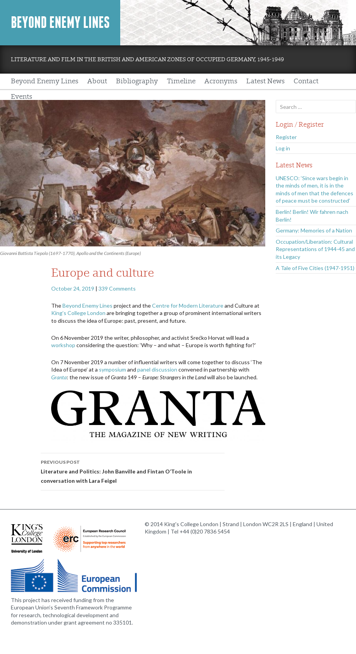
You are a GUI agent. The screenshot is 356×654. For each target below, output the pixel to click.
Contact (306, 81)
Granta (59, 377)
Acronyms (220, 81)
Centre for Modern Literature (187, 305)
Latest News (265, 81)
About (97, 81)
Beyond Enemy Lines (60, 22)
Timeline (181, 81)
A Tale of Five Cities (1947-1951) (315, 268)
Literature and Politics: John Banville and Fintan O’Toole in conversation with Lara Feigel (133, 471)
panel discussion (157, 369)
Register (286, 137)
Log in (283, 148)
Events (21, 97)
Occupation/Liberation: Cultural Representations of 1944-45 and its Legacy (315, 249)
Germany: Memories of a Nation (314, 230)
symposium (112, 369)
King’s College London (78, 313)
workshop (63, 345)
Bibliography (137, 81)
